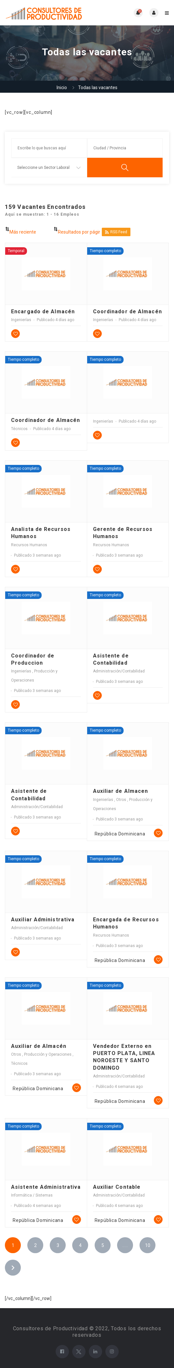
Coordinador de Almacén (127, 311)
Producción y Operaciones (48, 1054)
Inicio (62, 87)
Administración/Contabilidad (119, 671)
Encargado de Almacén (43, 311)
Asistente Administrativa (46, 1187)
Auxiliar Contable (117, 1187)
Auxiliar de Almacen (120, 791)
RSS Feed (116, 232)
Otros (121, 799)
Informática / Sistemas (32, 1195)
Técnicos (19, 429)
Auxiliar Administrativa (42, 919)
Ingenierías (21, 320)
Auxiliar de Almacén (38, 1046)
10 (147, 1245)
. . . (125, 1245)
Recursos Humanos (29, 545)
